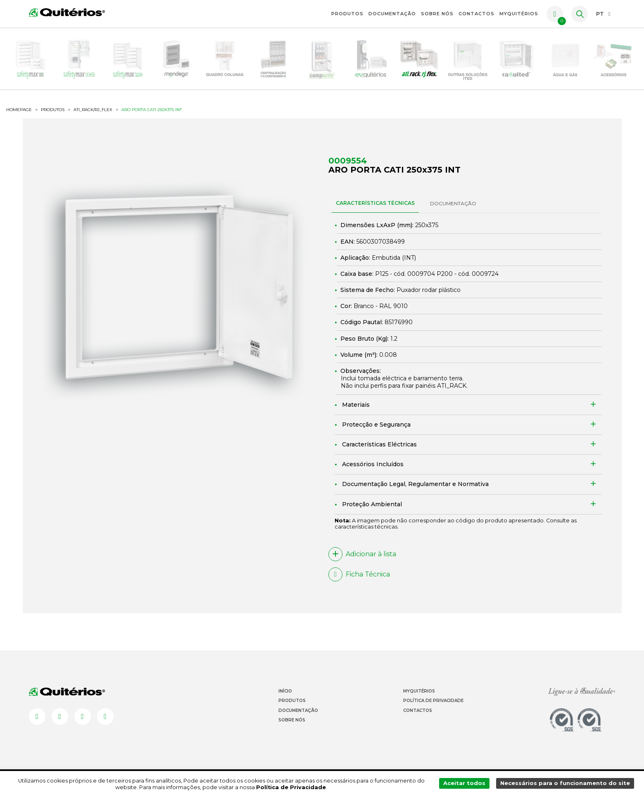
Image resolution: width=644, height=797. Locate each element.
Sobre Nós (437, 14)
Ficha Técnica (359, 576)
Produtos (347, 14)
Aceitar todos (466, 784)
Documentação (392, 14)
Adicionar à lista (362, 556)
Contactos (476, 14)
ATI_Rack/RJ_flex (93, 111)
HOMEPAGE (19, 111)
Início (285, 693)
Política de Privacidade (433, 703)
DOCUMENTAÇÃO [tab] (453, 205)
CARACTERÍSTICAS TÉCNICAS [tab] (375, 205)
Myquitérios (419, 693)
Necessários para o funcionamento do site (565, 784)
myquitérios (518, 14)
